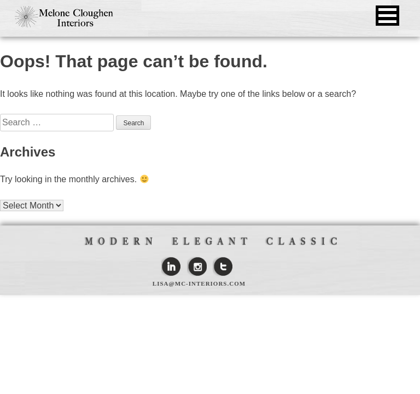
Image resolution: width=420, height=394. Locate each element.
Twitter (222, 266)
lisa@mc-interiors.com (199, 283)
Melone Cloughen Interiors (64, 16)
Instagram (197, 266)
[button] (387, 15)
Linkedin (171, 266)
